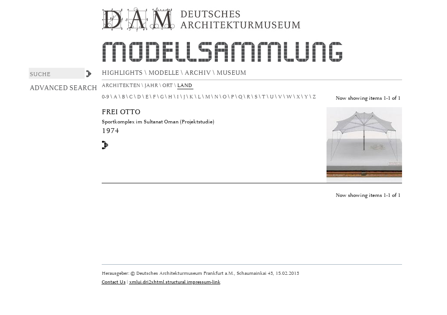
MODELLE (164, 73)
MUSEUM (232, 73)
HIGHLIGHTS (123, 73)
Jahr (151, 85)
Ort (168, 85)
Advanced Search (63, 88)
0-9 (105, 97)
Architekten (121, 85)
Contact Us (114, 282)
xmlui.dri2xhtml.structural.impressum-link (174, 282)
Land (185, 85)
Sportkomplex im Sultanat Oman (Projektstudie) (158, 122)
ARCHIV (199, 73)
